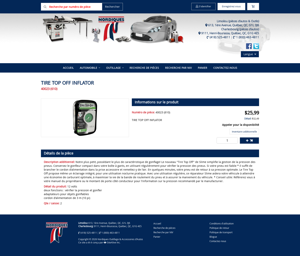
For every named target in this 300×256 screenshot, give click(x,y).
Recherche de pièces (144, 67)
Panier (156, 236)
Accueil (69, 67)
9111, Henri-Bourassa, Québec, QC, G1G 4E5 (230, 33)
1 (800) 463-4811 (247, 37)
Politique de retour (219, 227)
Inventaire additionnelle (244, 131)
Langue (250, 54)
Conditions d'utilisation (222, 222)
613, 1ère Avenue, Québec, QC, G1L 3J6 (233, 25)
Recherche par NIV (178, 67)
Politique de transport (221, 231)
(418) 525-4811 (220, 37)
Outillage (113, 67)
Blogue (213, 236)
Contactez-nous (224, 67)
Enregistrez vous (228, 6)
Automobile (89, 67)
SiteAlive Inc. (112, 242)
